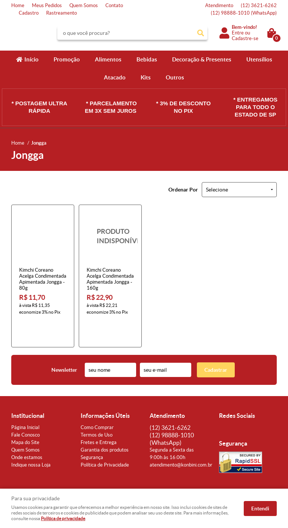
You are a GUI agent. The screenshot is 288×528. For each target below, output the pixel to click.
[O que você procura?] (200, 33)
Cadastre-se (245, 38)
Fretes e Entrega (99, 418)
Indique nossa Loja (31, 441)
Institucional (27, 391)
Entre (238, 33)
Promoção (67, 59)
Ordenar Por (183, 190)
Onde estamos (26, 433)
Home (17, 5)
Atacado (115, 77)
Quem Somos (83, 5)
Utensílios (259, 59)
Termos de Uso (96, 411)
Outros (175, 77)
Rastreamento (61, 13)
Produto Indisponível (110, 236)
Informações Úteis (105, 391)
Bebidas (146, 59)
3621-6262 (259, 5)
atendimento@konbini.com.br (181, 441)
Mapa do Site (25, 418)
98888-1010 (244, 13)
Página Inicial (25, 403)
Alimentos (108, 59)
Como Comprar (97, 403)
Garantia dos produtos (105, 426)
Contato (114, 5)
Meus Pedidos (47, 5)
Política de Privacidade (105, 441)
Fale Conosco (25, 411)
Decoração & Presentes (201, 59)
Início (31, 59)
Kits (146, 77)
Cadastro (29, 13)
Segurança (92, 433)
